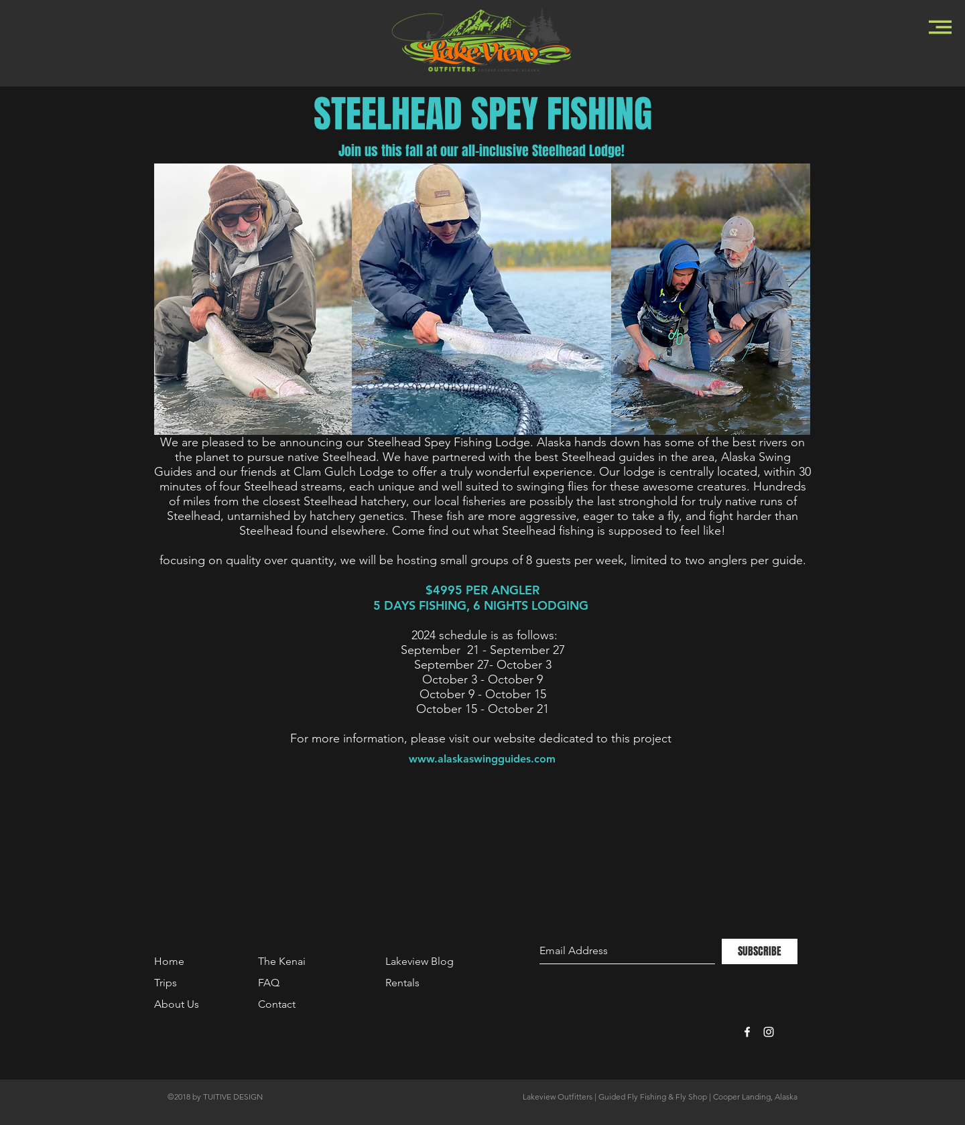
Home (169, 961)
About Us (176, 1004)
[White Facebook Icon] (747, 1032)
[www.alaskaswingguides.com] (482, 759)
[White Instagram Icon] (768, 1032)
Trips (165, 982)
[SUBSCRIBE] (759, 951)
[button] (940, 27)
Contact (277, 1004)
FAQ (268, 982)
